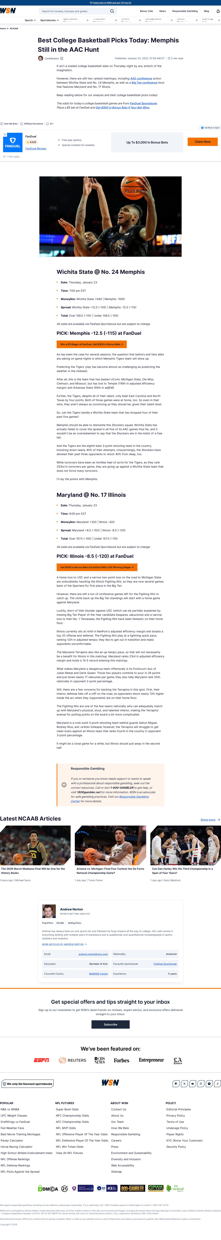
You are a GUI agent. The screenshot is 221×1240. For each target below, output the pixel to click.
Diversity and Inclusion (126, 1162)
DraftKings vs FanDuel (15, 1124)
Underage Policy (177, 1130)
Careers (116, 1143)
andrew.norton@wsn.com (93, 956)
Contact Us (118, 1112)
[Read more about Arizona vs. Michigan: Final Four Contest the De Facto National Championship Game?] (110, 872)
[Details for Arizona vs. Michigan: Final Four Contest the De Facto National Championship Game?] (110, 845)
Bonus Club (146, 11)
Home (3, 28)
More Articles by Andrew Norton (64, 947)
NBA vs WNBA (10, 1112)
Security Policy (176, 1149)
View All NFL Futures (69, 1155)
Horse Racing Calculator (16, 1149)
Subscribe (110, 1027)
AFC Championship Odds (72, 1124)
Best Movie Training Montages (20, 1137)
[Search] (112, 11)
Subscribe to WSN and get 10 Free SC (112, 2)
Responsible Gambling (185, 11)
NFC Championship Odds (72, 1118)
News (162, 11)
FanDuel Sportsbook (165, 966)
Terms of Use (175, 1124)
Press (114, 1149)
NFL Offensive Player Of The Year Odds (82, 1137)
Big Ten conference (144, 82)
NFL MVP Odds (66, 1130)
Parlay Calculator (12, 1143)
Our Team (117, 1124)
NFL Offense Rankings (15, 1162)
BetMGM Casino (98, 976)
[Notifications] (218, 11)
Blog (206, 11)
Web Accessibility (122, 1168)
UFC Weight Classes (14, 1118)
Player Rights (175, 1137)
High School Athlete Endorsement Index (27, 1155)
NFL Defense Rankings (15, 1168)
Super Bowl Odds (67, 1112)
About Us (117, 1118)
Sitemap (116, 1174)
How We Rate (120, 1130)
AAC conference (141, 78)
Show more (211, 820)
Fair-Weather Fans (12, 1130)
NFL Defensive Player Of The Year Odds (82, 1143)
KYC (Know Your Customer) (184, 1143)
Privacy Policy (175, 1118)
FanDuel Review (35, 148)
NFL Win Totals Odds (69, 1149)
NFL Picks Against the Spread (20, 1174)
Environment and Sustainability (131, 1155)
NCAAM (14, 28)
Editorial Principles (178, 1112)
